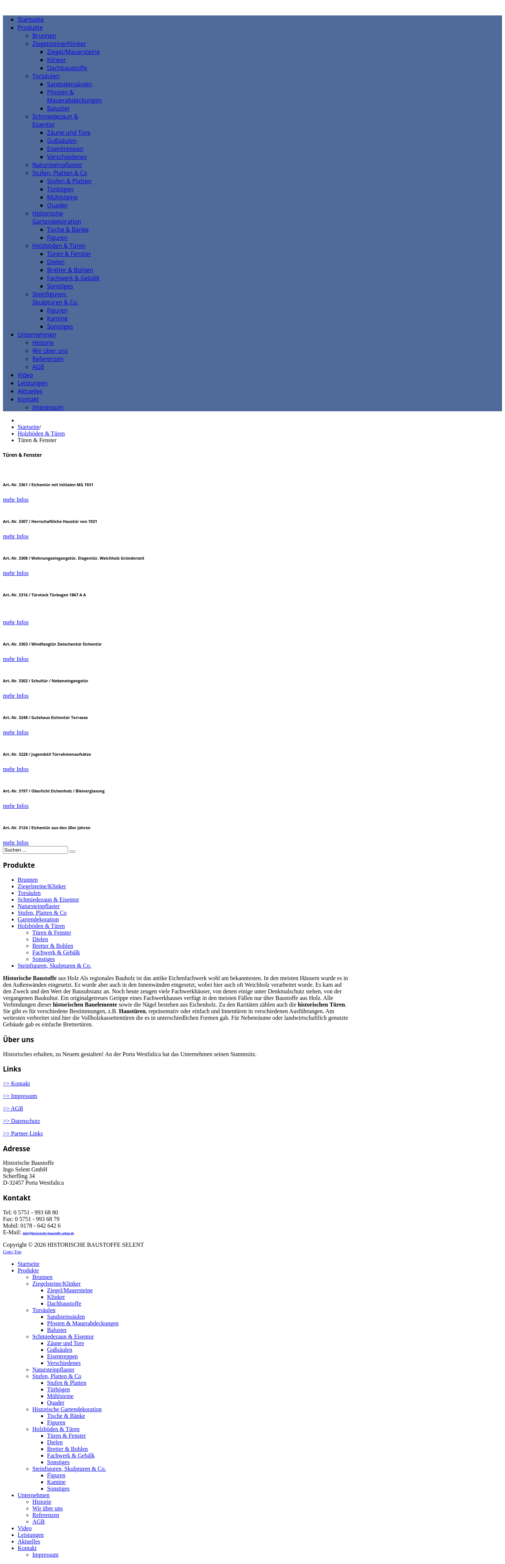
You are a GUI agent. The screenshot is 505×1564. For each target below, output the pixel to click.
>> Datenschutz (21, 1121)
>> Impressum (20, 1096)
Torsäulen (29, 893)
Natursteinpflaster (39, 906)
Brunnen (28, 880)
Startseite (29, 427)
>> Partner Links (23, 1133)
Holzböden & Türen (41, 433)
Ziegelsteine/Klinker (42, 886)
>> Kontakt (16, 1083)
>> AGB (13, 1108)
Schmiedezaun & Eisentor (48, 899)
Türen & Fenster (51, 932)
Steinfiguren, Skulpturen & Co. (54, 965)
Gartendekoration (38, 919)
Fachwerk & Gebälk (56, 952)
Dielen (40, 939)
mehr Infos (16, 499)
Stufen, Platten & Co (42, 913)
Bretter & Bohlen (52, 946)
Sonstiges (43, 959)
